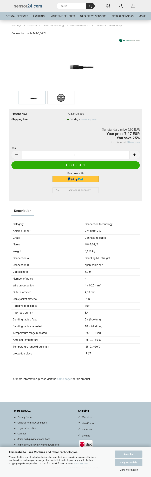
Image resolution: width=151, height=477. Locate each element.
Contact (21, 433)
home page (64, 379)
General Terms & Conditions (32, 422)
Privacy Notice (81, 463)
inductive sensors (62, 16)
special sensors (122, 16)
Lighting (39, 16)
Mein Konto (88, 423)
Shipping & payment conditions (33, 439)
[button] (108, 6)
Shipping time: (20, 119)
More (142, 16)
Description (22, 211)
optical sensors (17, 16)
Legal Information (26, 428)
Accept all (128, 454)
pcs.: (14, 148)
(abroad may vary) (88, 119)
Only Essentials (128, 462)
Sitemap (86, 435)
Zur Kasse (87, 429)
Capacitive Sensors (93, 16)
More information (129, 469)
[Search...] (90, 6)
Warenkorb (87, 417)
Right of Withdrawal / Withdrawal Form (38, 444)
